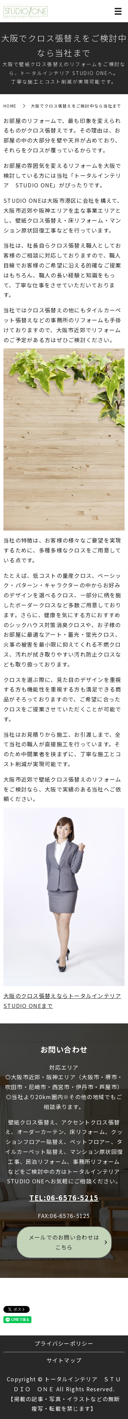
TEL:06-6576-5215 (64, 1198)
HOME (9, 106)
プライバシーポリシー (64, 1343)
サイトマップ (64, 1360)
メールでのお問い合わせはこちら (64, 1242)
